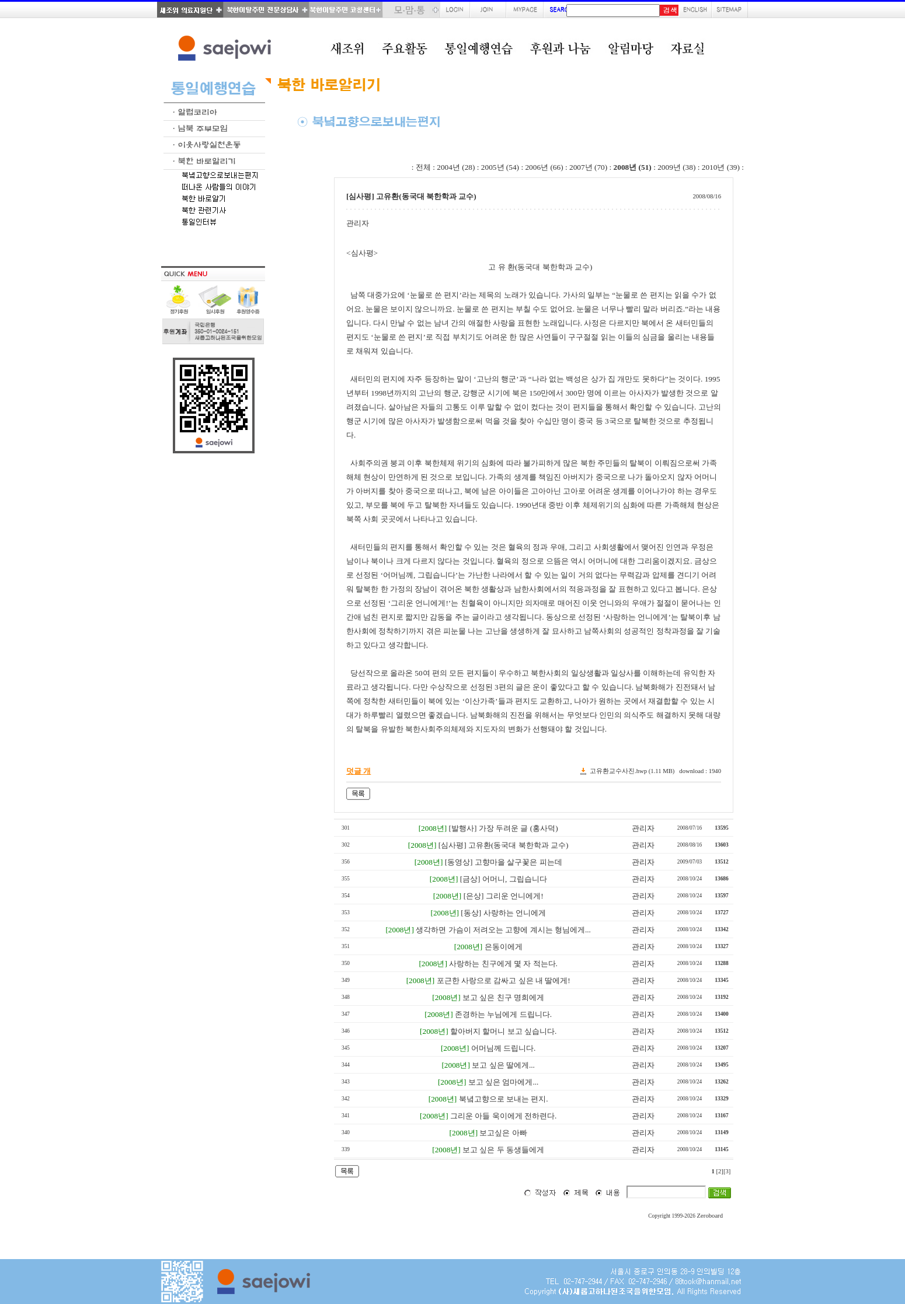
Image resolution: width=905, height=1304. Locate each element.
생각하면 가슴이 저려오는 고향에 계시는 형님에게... (503, 929)
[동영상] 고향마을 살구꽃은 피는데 (503, 862)
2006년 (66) (544, 167)
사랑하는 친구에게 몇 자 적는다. (503, 963)
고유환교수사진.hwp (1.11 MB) (632, 771)
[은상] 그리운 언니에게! (504, 896)
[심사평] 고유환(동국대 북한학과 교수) (503, 845)
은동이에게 (504, 946)
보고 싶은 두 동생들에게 (503, 1149)
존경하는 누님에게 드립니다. (503, 1014)
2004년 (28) (456, 167)
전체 (423, 167)
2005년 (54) (500, 167)
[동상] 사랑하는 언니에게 (503, 912)
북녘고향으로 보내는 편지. (503, 1099)
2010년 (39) (721, 167)
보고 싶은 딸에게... (503, 1065)
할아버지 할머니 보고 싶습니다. (503, 1031)
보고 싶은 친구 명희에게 (503, 997)
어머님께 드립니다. (503, 1048)
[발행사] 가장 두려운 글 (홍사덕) (503, 828)
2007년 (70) (588, 167)
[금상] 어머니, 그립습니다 (503, 879)
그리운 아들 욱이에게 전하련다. (503, 1115)
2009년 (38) (676, 167)
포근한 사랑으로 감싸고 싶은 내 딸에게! (503, 980)
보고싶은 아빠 (503, 1132)
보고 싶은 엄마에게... (503, 1082)
